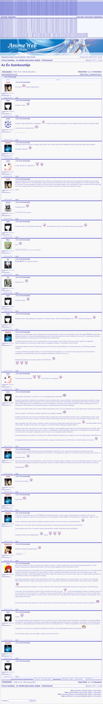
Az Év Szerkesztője (15, 65)
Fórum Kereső (89, 17)
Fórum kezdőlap (8, 60)
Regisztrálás (12, 17)
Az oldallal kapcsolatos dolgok (28, 60)
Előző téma (84, 74)
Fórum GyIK (80, 17)
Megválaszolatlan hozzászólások (13, 57)
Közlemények (47, 60)
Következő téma (95, 74)
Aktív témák (31, 57)
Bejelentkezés (98, 17)
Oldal (80, 72)
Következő (97, 72)
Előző (85, 72)
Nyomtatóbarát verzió (9, 74)
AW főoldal (4, 17)
